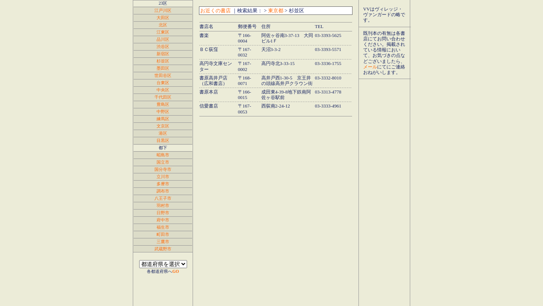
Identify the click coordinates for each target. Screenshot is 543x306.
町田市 (163, 234)
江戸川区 (162, 10)
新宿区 (163, 53)
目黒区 (163, 140)
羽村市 (163, 205)
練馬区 (163, 118)
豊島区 (163, 104)
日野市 (163, 212)
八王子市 (162, 198)
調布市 (163, 191)
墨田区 (163, 68)
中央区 (163, 90)
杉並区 (163, 61)
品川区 (163, 39)
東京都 (275, 11)
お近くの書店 (215, 11)
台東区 (163, 82)
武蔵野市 (162, 248)
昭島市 (163, 155)
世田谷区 (162, 75)
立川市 (163, 176)
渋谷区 (163, 46)
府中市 (163, 220)
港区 (163, 133)
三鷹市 (163, 241)
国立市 (163, 162)
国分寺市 (162, 169)
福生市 (163, 227)
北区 (163, 25)
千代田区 (162, 97)
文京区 (163, 126)
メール (370, 66)
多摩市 (163, 183)
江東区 (163, 32)
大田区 (163, 17)
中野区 (163, 111)
